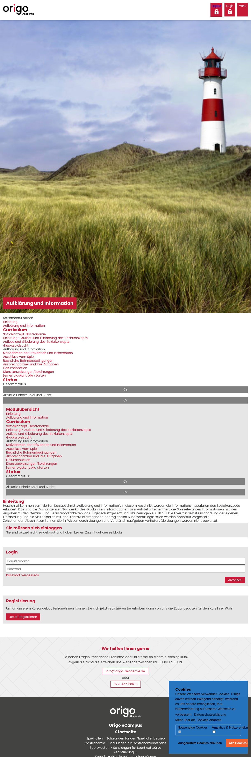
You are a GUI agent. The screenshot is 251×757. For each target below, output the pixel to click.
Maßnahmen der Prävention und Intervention (38, 353)
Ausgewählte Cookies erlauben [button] (200, 743)
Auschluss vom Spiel (18, 357)
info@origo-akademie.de (125, 671)
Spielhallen (125, 738)
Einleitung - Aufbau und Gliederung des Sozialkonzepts (45, 338)
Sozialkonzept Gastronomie (24, 334)
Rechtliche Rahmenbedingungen (28, 360)
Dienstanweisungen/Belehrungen (28, 372)
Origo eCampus (125, 725)
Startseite (125, 732)
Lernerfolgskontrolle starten (24, 375)
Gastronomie (125, 743)
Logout (216, 6)
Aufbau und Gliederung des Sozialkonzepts (36, 341)
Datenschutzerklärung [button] (210, 714)
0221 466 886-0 (125, 684)
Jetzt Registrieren (23, 617)
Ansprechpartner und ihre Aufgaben (31, 364)
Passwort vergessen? (22, 575)
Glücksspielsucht (16, 345)
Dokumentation (15, 368)
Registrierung (125, 752)
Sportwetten (126, 747)
